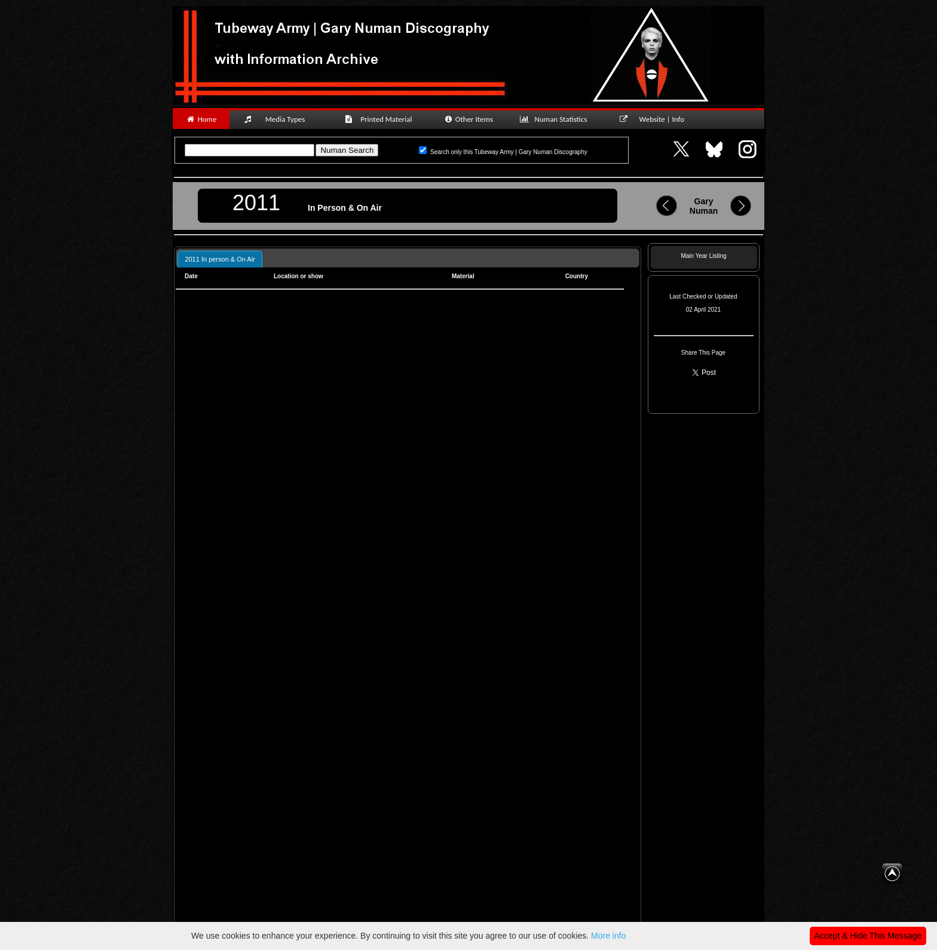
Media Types (280, 119)
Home (201, 119)
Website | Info (655, 119)
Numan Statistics (555, 119)
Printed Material (380, 119)
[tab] (219, 259)
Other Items (468, 119)
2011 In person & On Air (220, 259)
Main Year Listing (703, 256)
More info (608, 935)
